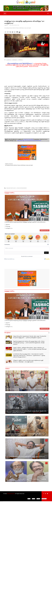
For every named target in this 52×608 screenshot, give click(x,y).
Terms (33, 498)
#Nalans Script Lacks (11, 188)
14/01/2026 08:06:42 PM (14, 25)
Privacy (38, 498)
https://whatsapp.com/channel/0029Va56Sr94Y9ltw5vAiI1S (29, 140)
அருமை (8, 224)
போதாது (8, 226)
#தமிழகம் (15, 59)
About (29, 498)
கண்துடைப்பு (9, 228)
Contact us (44, 498)
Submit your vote (44, 230)
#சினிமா (20, 59)
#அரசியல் (9, 59)
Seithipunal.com (11, 493)
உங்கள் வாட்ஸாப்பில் (28, 139)
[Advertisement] (26, 76)
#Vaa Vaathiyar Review (21, 188)
